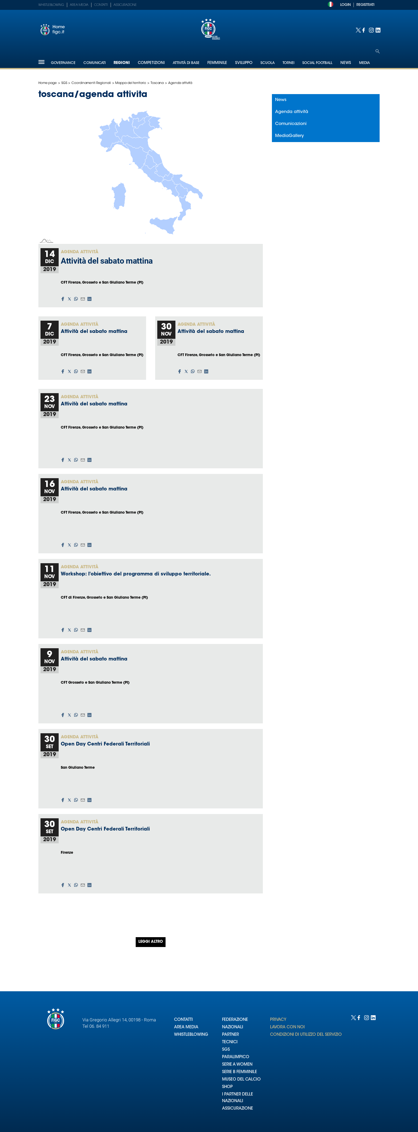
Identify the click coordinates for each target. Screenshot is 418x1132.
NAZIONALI (232, 1027)
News (280, 100)
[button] (63, 299)
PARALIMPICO (235, 1057)
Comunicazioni (291, 124)
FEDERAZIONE (235, 1020)
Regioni (122, 63)
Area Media (79, 5)
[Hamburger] (41, 62)
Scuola (267, 63)
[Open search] (378, 51)
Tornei (288, 63)
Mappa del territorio (130, 83)
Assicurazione (125, 5)
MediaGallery (289, 136)
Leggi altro (150, 942)
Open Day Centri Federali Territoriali (105, 744)
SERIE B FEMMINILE (239, 1072)
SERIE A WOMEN (237, 1065)
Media (364, 63)
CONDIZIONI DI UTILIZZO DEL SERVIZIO (306, 1035)
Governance (63, 63)
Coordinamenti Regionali (91, 83)
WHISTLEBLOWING (191, 1035)
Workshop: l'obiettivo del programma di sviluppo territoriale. (136, 574)
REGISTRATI (365, 5)
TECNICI (230, 1042)
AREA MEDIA (186, 1027)
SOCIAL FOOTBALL (317, 63)
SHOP (227, 1087)
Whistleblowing (51, 5)
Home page (47, 83)
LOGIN (345, 5)
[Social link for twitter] (358, 30)
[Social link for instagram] (371, 30)
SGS (64, 83)
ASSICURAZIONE (237, 1109)
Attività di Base (186, 63)
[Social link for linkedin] (378, 30)
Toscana (157, 83)
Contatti (101, 5)
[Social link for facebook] (364, 30)
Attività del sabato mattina (107, 260)
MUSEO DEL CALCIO (241, 1080)
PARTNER (230, 1035)
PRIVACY (278, 1020)
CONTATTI (183, 1020)
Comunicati (94, 63)
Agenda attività (79, 252)
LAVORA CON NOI (287, 1027)
